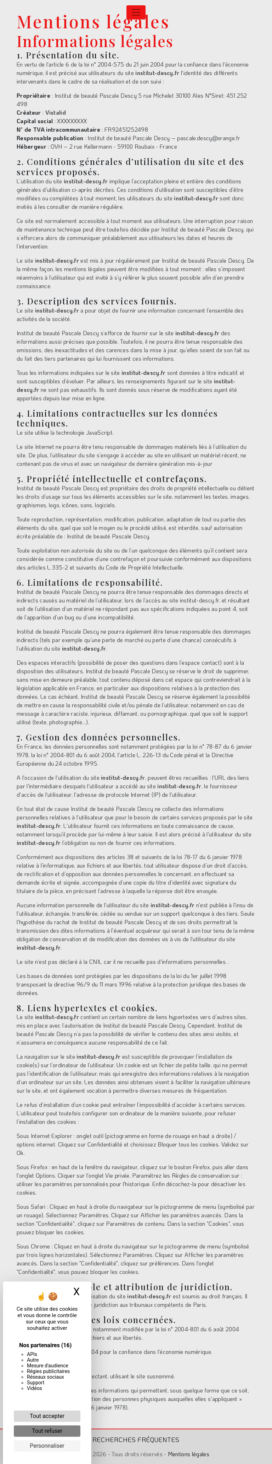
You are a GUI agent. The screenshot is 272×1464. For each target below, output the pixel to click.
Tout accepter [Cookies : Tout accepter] (47, 1416)
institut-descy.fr (157, 72)
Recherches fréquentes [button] (136, 1439)
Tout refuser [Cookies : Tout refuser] (47, 1431)
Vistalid (55, 112)
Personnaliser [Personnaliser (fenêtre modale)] (47, 1445)
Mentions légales (187, 1454)
